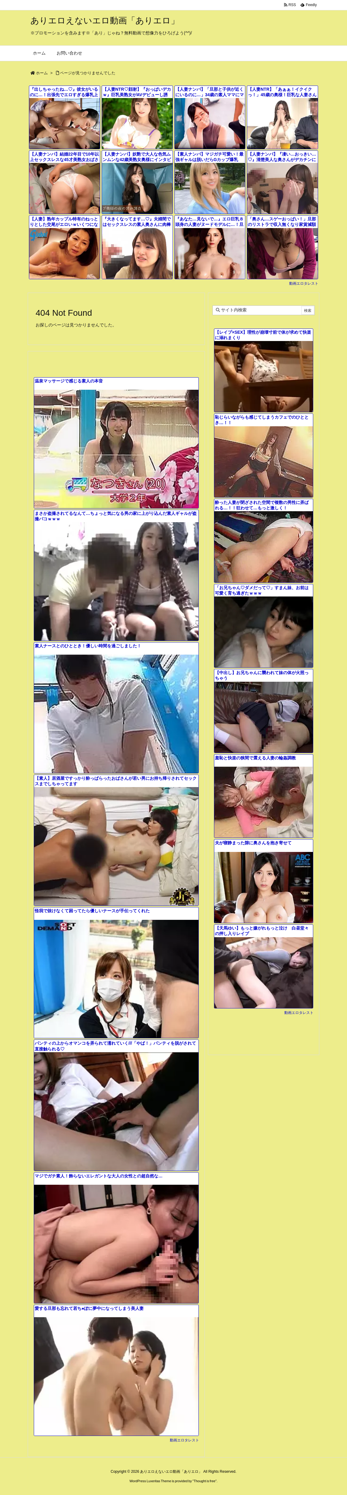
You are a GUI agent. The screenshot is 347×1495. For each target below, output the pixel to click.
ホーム (42, 73)
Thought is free (204, 1481)
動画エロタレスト (303, 283)
